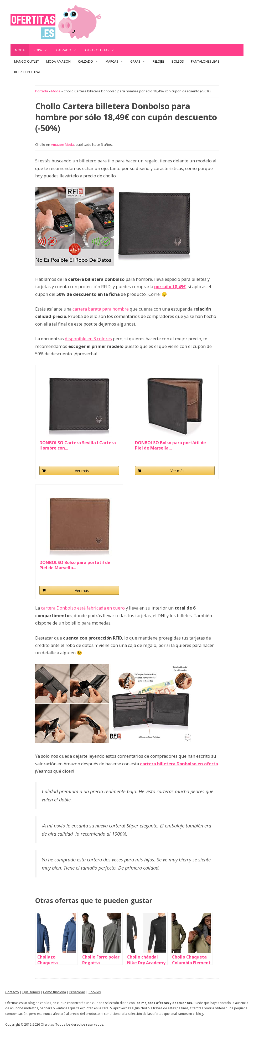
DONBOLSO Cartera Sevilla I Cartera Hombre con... (77, 445)
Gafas (139, 61)
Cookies (95, 992)
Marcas (116, 61)
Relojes (158, 61)
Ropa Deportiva (27, 72)
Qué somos (31, 992)
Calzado (68, 50)
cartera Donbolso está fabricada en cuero (83, 608)
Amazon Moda (62, 144)
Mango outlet (26, 61)
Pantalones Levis (205, 61)
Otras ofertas (102, 50)
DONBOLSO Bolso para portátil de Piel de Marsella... (170, 445)
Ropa (43, 50)
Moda (20, 50)
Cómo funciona (54, 992)
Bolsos (178, 61)
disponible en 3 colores (88, 339)
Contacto (12, 992)
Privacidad (77, 992)
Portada (41, 91)
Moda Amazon (58, 61)
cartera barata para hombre (100, 309)
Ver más (82, 470)
